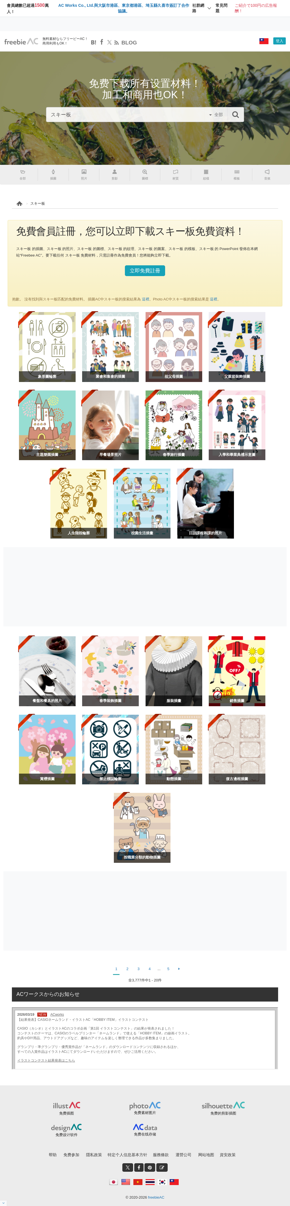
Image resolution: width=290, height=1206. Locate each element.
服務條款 (161, 1154)
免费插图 (66, 1113)
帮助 (53, 1154)
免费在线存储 (145, 1134)
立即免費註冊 (145, 271)
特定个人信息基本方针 (127, 1154)
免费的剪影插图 (223, 1113)
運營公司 (183, 1154)
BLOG (129, 43)
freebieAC (156, 1197)
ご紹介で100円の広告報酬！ (256, 8)
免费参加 (71, 1154)
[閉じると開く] (3, 1203)
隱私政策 (94, 1154)
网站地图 (206, 1154)
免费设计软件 (67, 1135)
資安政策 (228, 1154)
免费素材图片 (145, 1113)
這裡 (145, 299)
